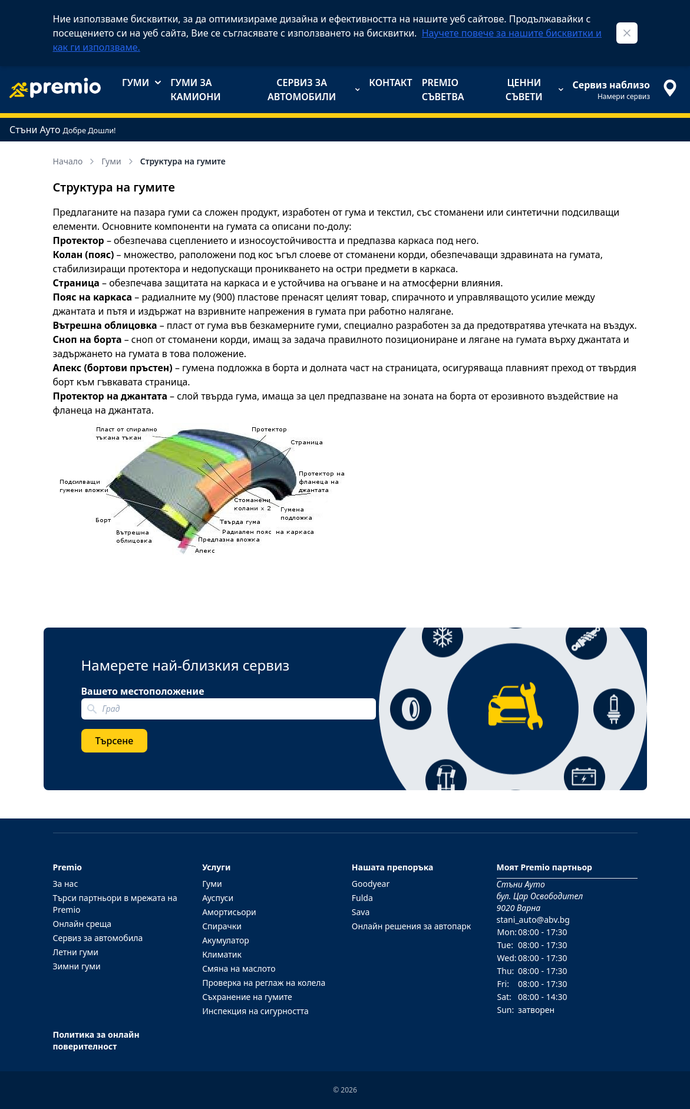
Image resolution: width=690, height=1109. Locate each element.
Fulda (362, 897)
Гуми (141, 82)
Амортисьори (229, 911)
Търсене (114, 740)
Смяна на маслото (238, 968)
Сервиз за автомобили (313, 89)
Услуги (216, 867)
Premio (67, 867)
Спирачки (222, 926)
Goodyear (370, 883)
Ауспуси (217, 897)
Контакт (390, 82)
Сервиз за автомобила (98, 937)
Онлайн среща (82, 923)
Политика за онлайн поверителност (96, 1040)
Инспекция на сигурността (255, 1010)
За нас (65, 883)
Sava (361, 911)
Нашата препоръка (393, 867)
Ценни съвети (534, 89)
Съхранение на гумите (247, 996)
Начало (75, 161)
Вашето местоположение (142, 691)
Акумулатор (225, 940)
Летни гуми (76, 952)
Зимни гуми (77, 966)
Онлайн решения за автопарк (411, 926)
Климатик (222, 954)
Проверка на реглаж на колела (263, 982)
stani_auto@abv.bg (533, 919)
